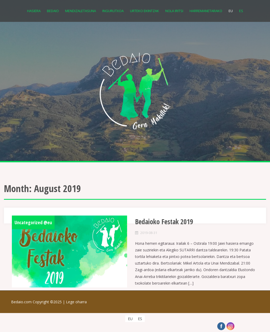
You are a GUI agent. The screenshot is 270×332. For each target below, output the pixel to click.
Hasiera (34, 10)
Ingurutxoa (113, 10)
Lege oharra (76, 301)
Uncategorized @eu (33, 222)
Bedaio (53, 10)
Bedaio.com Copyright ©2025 (38, 301)
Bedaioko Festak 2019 (164, 221)
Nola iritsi (174, 10)
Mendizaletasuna (80, 10)
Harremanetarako (206, 10)
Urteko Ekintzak (144, 10)
